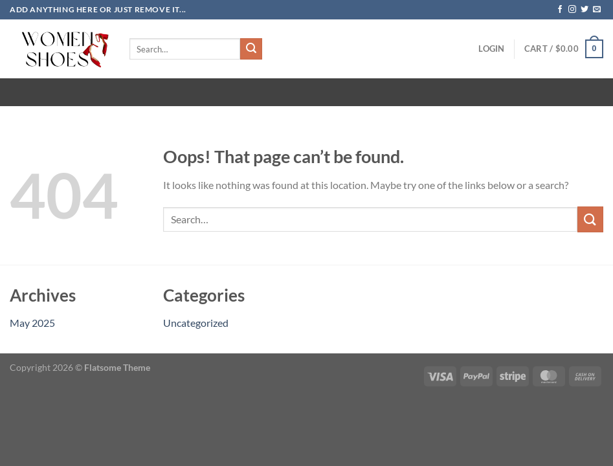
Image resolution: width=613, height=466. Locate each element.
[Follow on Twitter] (584, 9)
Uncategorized (195, 322)
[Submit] (251, 49)
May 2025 (32, 322)
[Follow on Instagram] (572, 9)
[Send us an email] (597, 9)
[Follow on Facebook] (560, 9)
